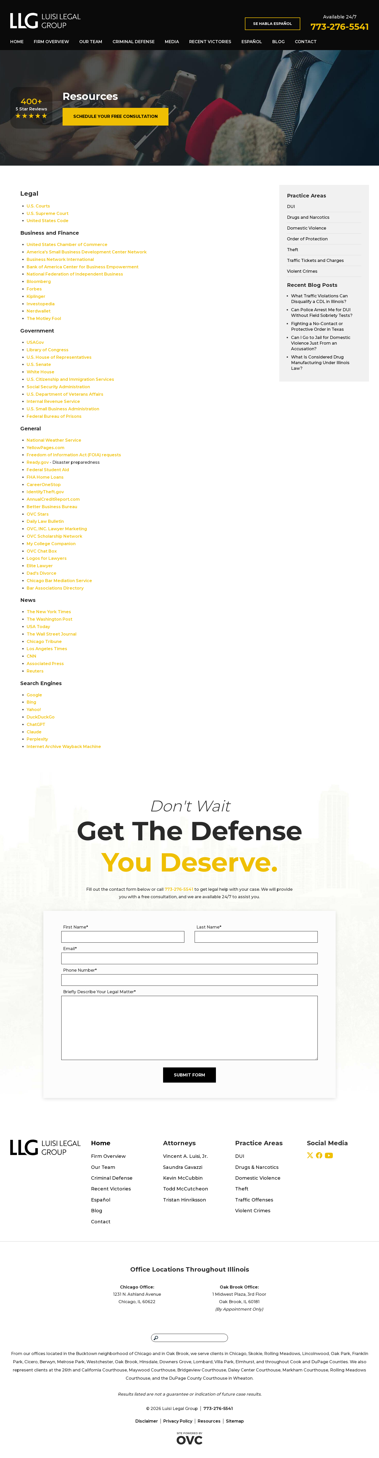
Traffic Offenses (254, 1200)
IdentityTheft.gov (45, 491)
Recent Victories (210, 41)
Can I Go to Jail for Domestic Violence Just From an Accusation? (320, 343)
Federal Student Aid (48, 469)
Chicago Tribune (44, 641)
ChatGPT (36, 724)
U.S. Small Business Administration (63, 408)
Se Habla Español (272, 23)
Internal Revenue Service (53, 401)
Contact (306, 41)
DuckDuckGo (41, 717)
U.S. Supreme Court (47, 213)
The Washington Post (49, 619)
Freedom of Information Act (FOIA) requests (74, 454)
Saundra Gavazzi (182, 1167)
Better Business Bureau (52, 506)
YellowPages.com (45, 447)
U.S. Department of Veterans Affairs (65, 394)
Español (252, 41)
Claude (34, 732)
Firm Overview (51, 41)
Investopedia (41, 303)
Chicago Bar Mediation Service (59, 580)
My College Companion (51, 543)
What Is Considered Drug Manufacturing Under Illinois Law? (320, 363)
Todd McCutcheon (185, 1189)
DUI (291, 206)
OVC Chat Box (42, 551)
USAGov (35, 342)
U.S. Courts (38, 206)
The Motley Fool (44, 318)
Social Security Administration (58, 386)
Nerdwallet (39, 311)
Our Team (90, 41)
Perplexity (37, 739)
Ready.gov (38, 462)
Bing (31, 702)
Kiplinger (36, 296)
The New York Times (49, 611)
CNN (31, 656)
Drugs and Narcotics (308, 217)
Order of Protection (307, 238)
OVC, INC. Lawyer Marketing (57, 528)
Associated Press (45, 663)
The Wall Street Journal (51, 634)
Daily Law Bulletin (45, 521)
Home (17, 41)
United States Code (47, 220)
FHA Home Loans (45, 477)
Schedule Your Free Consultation (115, 116)
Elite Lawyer (40, 565)
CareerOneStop (44, 484)
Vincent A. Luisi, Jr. (185, 1156)
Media (172, 41)
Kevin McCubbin (183, 1178)
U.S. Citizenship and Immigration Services (70, 379)
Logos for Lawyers (47, 558)
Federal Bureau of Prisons (54, 416)
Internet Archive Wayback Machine (64, 746)
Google (34, 695)
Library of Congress (47, 349)
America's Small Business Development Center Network (87, 252)
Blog (278, 41)
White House (40, 372)
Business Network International (60, 259)
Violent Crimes (302, 271)
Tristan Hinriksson (184, 1200)
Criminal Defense (134, 41)
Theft (292, 249)
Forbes (34, 289)
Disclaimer (146, 1421)
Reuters (35, 671)
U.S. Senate (39, 364)
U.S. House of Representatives (59, 357)
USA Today (38, 626)
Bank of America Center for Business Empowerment (82, 266)
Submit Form (189, 1075)
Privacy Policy (177, 1421)
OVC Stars (38, 514)
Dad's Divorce (41, 573)
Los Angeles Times (47, 648)
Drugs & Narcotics (256, 1167)
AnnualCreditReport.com (53, 499)
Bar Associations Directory (55, 588)
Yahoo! (34, 709)
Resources (209, 1421)
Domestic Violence (306, 228)
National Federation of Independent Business (75, 274)
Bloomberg (39, 281)
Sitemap (235, 1421)
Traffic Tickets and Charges (315, 260)
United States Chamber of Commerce (67, 244)
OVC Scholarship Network (54, 536)
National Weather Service (54, 440)
